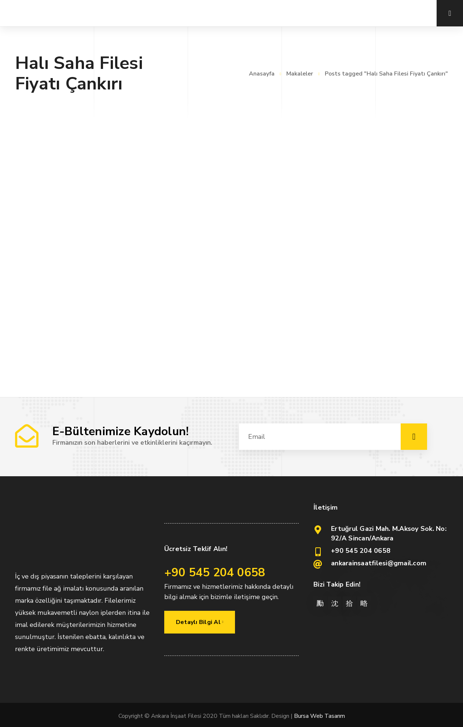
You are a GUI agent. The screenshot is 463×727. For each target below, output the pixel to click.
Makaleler (299, 74)
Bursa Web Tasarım (319, 716)
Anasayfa (262, 74)
